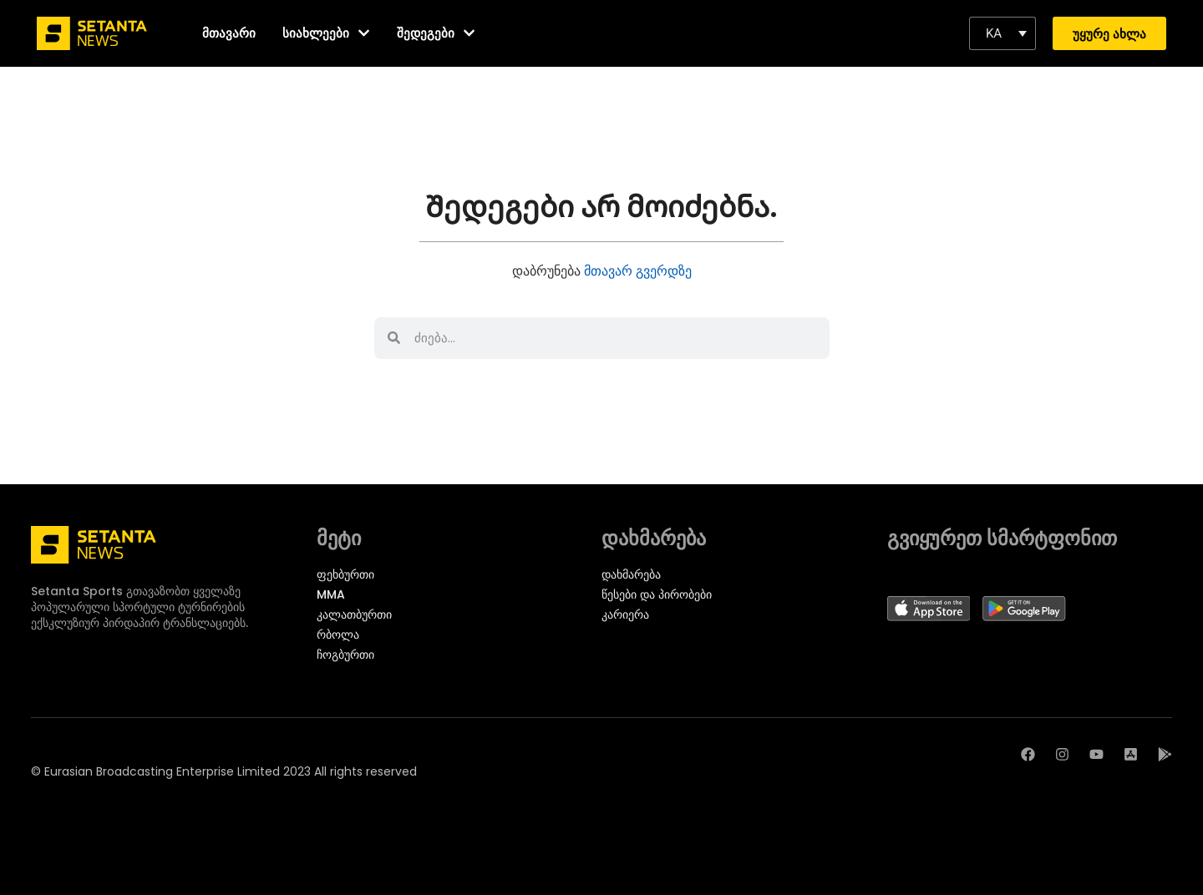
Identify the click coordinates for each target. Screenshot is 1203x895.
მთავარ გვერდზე (638, 271)
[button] (1002, 33)
